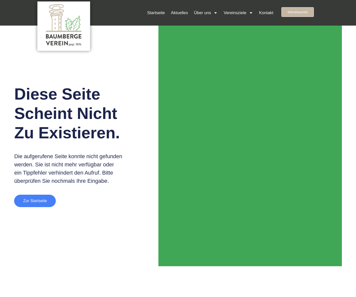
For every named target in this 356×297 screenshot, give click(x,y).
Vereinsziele (238, 12)
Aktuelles (179, 12)
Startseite (156, 12)
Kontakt (266, 12)
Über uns (206, 12)
